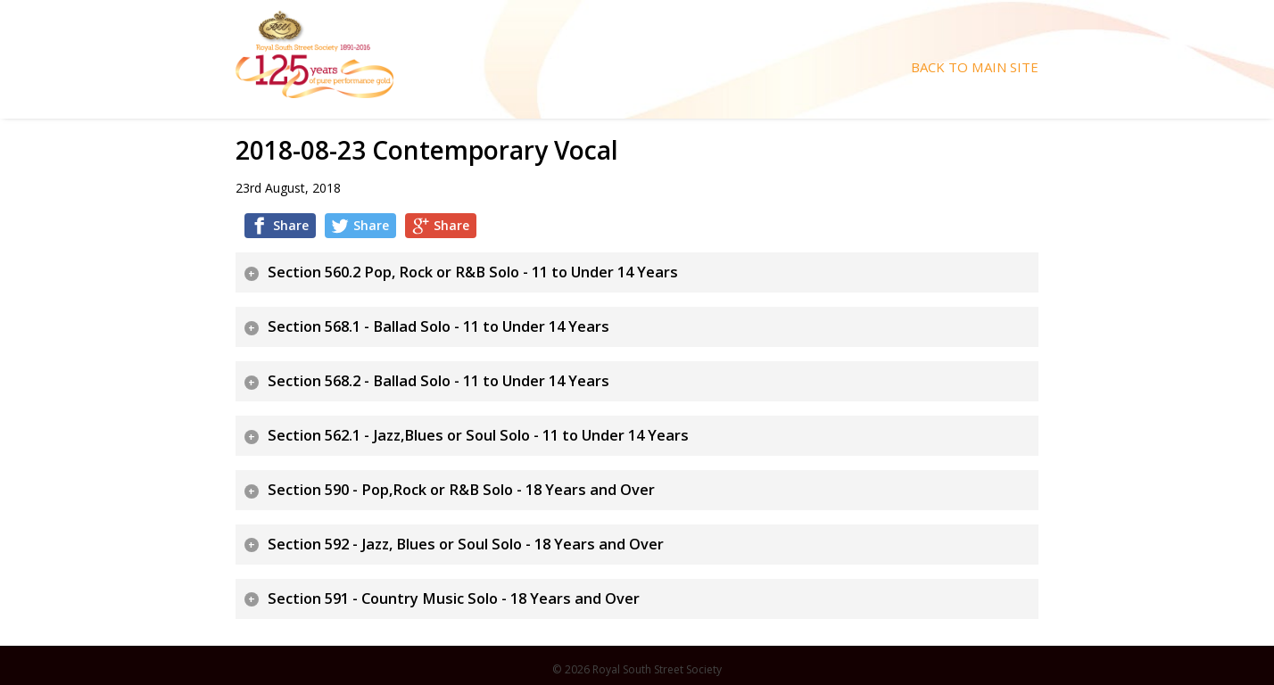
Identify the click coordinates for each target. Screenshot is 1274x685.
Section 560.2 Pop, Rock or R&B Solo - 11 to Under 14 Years (473, 272)
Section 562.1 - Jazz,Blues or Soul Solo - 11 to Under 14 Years (478, 435)
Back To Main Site (974, 67)
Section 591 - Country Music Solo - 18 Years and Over (454, 598)
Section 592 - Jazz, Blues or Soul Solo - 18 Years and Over (466, 544)
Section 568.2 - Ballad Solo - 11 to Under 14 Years (438, 381)
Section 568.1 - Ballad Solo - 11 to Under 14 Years (438, 326)
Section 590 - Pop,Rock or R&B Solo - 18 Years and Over (461, 489)
